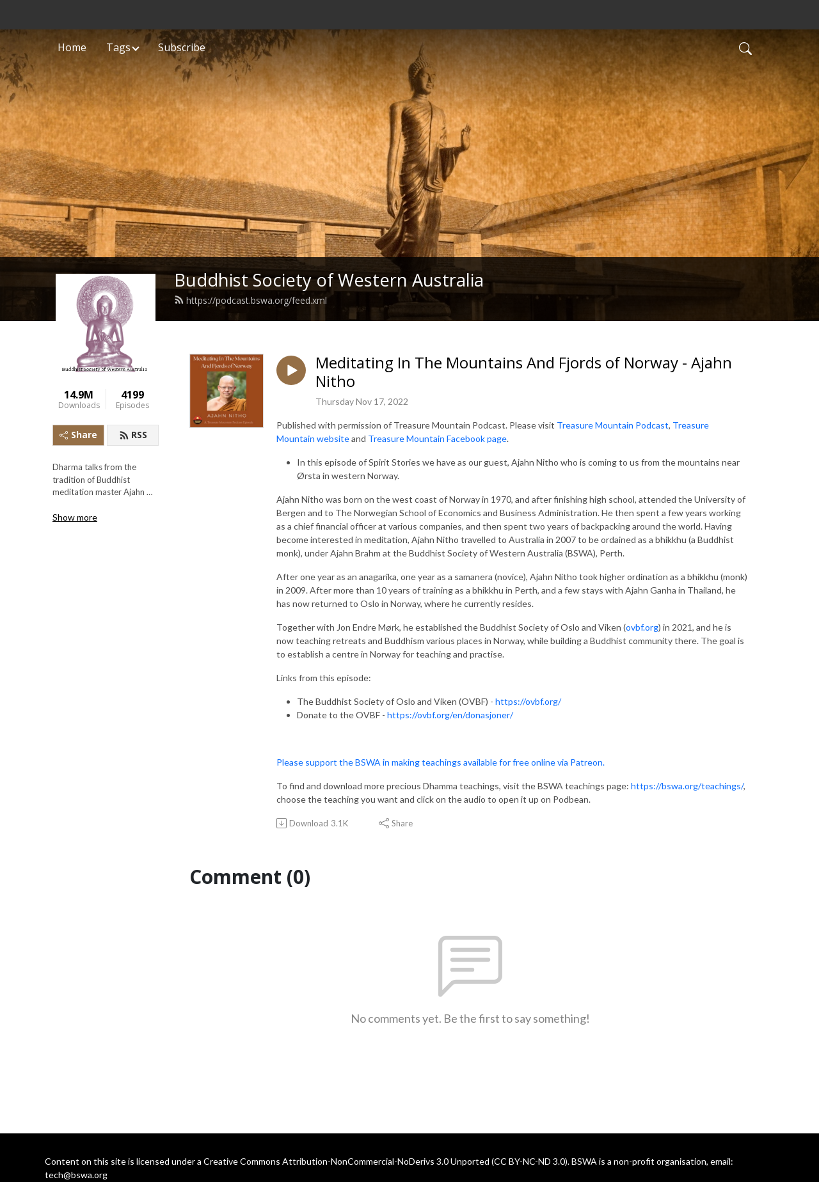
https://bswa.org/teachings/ (687, 785)
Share (78, 435)
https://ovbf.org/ (528, 701)
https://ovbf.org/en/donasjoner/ (450, 714)
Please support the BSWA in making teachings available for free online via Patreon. (440, 762)
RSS (133, 435)
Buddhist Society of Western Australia (329, 280)
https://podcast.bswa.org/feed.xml (250, 300)
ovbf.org (642, 627)
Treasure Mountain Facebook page (437, 438)
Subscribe (181, 47)
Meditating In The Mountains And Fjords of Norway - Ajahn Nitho (523, 372)
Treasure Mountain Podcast (613, 425)
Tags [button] (118, 47)
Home (72, 47)
